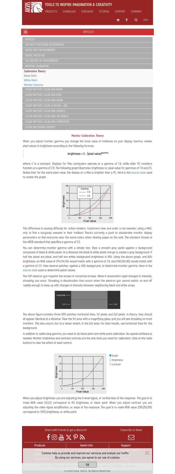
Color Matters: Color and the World (46, 116)
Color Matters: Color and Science (45, 111)
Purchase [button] (87, 11)
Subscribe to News (131, 434)
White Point (30, 80)
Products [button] (51, 11)
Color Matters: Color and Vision (44, 100)
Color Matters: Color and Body (43, 95)
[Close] (147, 453)
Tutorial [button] (104, 11)
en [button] (146, 20)
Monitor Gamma (33, 85)
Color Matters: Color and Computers (47, 122)
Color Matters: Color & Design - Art (46, 105)
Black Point (30, 76)
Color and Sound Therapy (40, 127)
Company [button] (136, 11)
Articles (30, 39)
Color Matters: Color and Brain (44, 89)
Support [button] (120, 11)
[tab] (87, 39)
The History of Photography (41, 61)
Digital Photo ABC (35, 55)
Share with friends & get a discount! (66, 430)
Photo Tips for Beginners (40, 50)
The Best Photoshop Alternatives (44, 44)
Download (69, 11)
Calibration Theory (34, 71)
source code (138, 172)
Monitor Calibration (37, 66)
